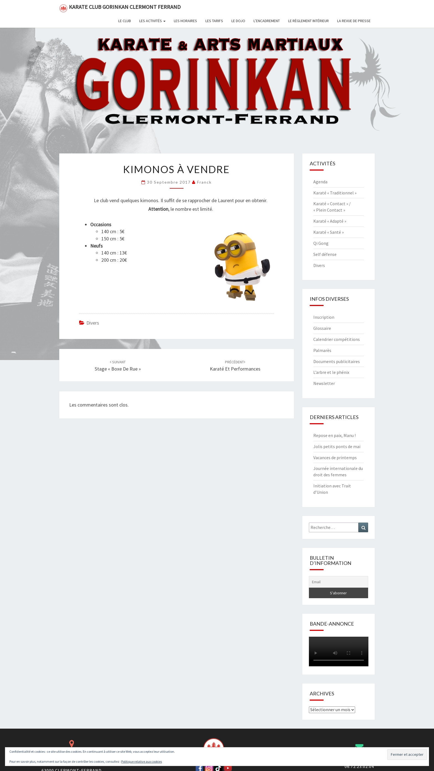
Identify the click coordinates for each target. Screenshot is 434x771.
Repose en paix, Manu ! (334, 435)
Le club (124, 20)
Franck (204, 182)
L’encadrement (267, 20)
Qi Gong (321, 243)
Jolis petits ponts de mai (336, 446)
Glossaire (322, 328)
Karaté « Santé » (328, 232)
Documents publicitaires (336, 361)
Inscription (323, 317)
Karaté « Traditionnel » (334, 193)
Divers (92, 323)
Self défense (325, 254)
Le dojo (238, 20)
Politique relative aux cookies (141, 761)
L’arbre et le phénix (331, 372)
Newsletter (324, 383)
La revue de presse (354, 20)
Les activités (152, 20)
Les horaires (185, 20)
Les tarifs (214, 20)
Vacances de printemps (335, 457)
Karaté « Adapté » (329, 221)
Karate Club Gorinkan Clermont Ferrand (120, 7)
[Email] (338, 582)
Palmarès (322, 350)
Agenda (320, 181)
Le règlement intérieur (308, 20)
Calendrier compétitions (336, 339)
